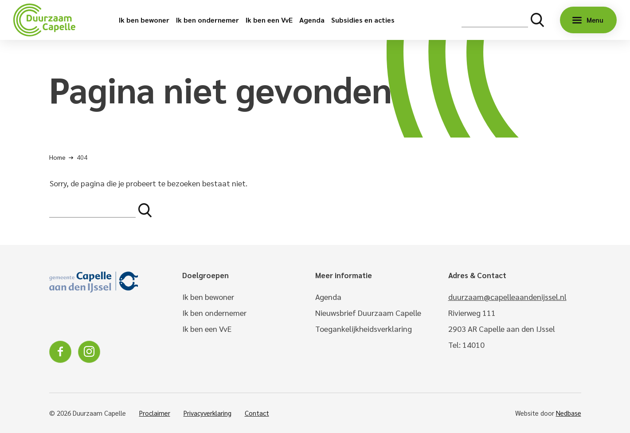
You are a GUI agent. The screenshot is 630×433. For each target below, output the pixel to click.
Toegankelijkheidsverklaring (363, 328)
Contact (257, 413)
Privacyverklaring (207, 413)
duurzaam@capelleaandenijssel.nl (507, 296)
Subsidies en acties (363, 19)
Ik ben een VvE (269, 19)
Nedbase (568, 413)
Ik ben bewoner (144, 19)
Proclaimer (154, 413)
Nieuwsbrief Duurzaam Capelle (368, 312)
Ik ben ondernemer (207, 19)
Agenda (312, 19)
